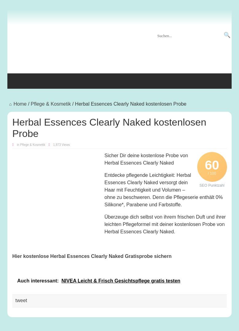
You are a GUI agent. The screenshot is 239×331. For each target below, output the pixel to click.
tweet (21, 300)
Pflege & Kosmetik (51, 104)
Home (17, 104)
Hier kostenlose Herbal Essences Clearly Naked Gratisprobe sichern (91, 256)
